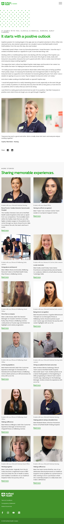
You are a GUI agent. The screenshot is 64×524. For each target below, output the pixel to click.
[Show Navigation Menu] (60, 3)
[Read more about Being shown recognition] (37, 326)
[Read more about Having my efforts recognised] (37, 216)
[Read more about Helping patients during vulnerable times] (37, 428)
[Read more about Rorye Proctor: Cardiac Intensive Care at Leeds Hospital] (5, 231)
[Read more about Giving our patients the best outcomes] (37, 385)
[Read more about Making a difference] (5, 432)
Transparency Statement (8, 503)
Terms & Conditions (6, 500)
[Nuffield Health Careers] (11, 3)
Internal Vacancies (6, 506)
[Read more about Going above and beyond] (5, 277)
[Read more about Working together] (5, 481)
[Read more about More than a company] (5, 328)
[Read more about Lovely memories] (37, 277)
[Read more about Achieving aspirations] (5, 379)
